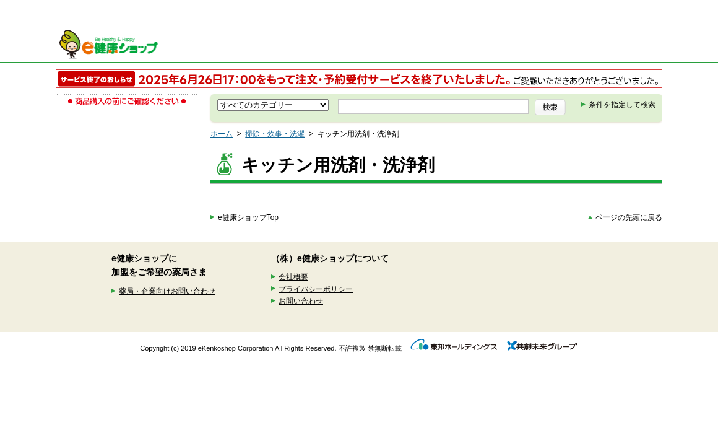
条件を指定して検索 (622, 104)
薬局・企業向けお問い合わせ (167, 291)
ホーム (221, 133)
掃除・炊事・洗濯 (275, 133)
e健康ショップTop (248, 217)
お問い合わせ (301, 301)
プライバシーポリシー (316, 289)
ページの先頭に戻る (628, 217)
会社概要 (293, 277)
